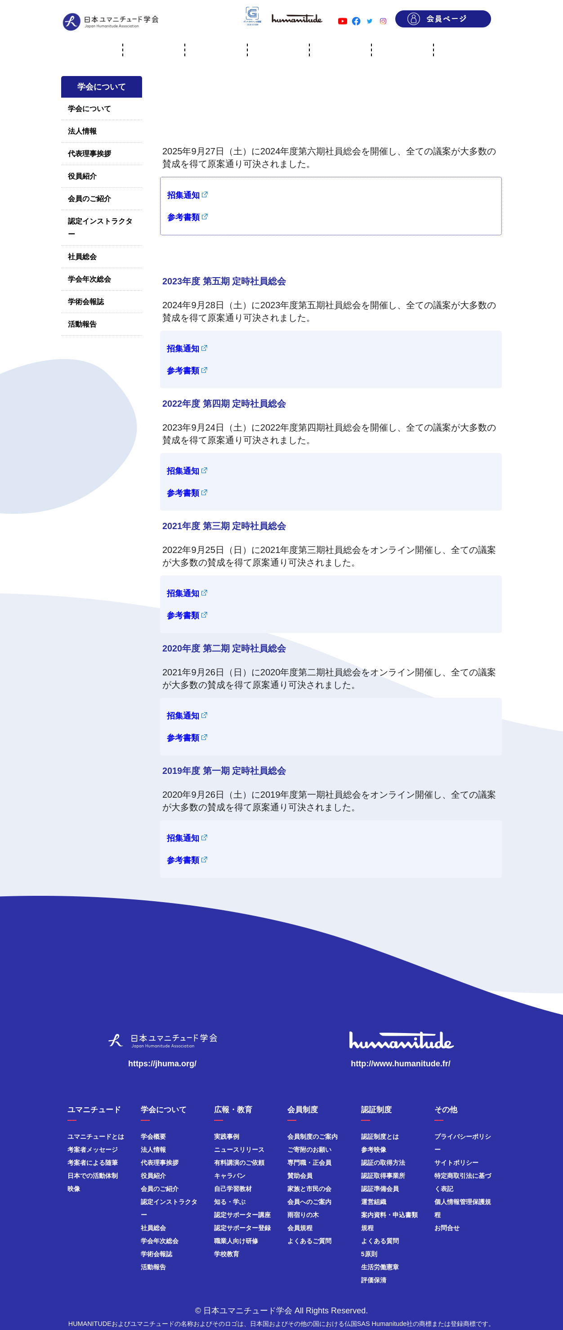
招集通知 (183, 195)
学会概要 (153, 1136)
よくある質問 (380, 1241)
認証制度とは (380, 1136)
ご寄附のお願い (309, 1149)
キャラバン (230, 1175)
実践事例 (226, 1136)
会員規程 (300, 1227)
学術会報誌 (86, 302)
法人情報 (82, 131)
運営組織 (373, 1201)
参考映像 (373, 1149)
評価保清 (373, 1280)
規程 (367, 1227)
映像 (73, 1188)
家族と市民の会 (309, 1188)
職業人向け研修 (236, 1241)
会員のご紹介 (89, 198)
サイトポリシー (456, 1162)
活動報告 (82, 324)
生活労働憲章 (380, 1267)
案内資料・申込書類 (389, 1214)
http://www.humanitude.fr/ (400, 1063)
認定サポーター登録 (242, 1227)
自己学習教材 (233, 1188)
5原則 (369, 1254)
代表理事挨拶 (89, 153)
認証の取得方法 (383, 1162)
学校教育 (226, 1254)
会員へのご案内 (309, 1201)
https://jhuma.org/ (162, 1063)
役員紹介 (82, 176)
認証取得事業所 (383, 1175)
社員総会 (82, 257)
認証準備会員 (380, 1188)
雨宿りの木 (303, 1214)
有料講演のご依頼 (239, 1162)
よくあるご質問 (309, 1241)
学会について (89, 108)
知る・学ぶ (230, 1201)
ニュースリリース (239, 1149)
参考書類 (183, 217)
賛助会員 (300, 1175)
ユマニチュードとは (95, 1136)
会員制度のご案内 (312, 1136)
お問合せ (447, 1227)
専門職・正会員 (309, 1162)
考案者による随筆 (92, 1162)
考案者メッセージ (92, 1149)
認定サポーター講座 (242, 1214)
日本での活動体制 (92, 1175)
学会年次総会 (89, 279)
